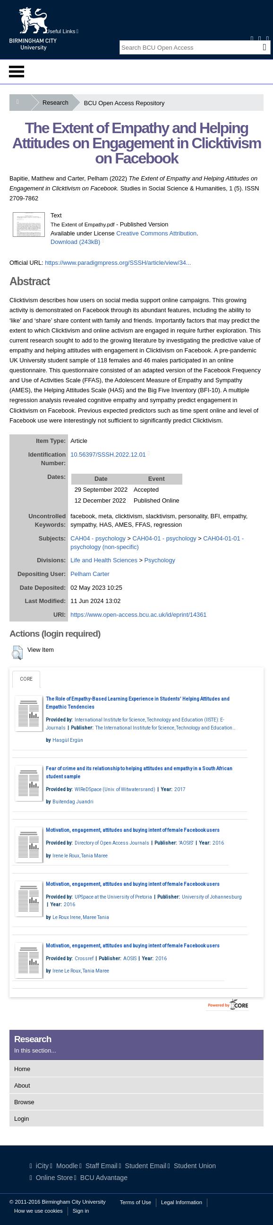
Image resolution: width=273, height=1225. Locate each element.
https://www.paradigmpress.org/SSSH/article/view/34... (118, 262)
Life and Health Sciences (103, 560)
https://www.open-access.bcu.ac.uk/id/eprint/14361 (138, 614)
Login (21, 1118)
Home (22, 1068)
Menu (16, 71)
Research (57, 102)
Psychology (159, 560)
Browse (24, 1102)
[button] (17, 653)
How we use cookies (38, 1211)
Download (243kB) (75, 241)
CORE (26, 679)
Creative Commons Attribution (156, 233)
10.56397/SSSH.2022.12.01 (107, 454)
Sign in (81, 1211)
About (22, 1085)
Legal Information (181, 1202)
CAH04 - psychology (98, 538)
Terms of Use (135, 1202)
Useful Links (62, 31)
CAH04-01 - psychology (164, 538)
